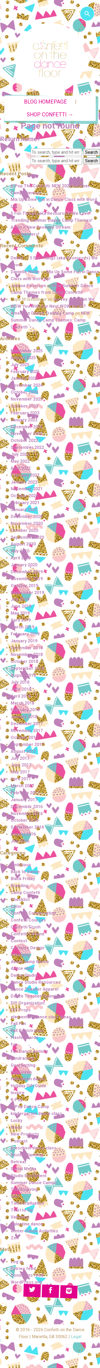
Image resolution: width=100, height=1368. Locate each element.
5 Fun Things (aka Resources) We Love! (51, 213)
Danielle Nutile (25, 271)
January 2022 (24, 482)
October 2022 (24, 440)
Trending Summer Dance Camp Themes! (51, 220)
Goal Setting (23, 1065)
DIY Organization (28, 1003)
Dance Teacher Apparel (34, 989)
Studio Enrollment (28, 1175)
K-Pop (17, 1099)
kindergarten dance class (36, 1113)
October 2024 (24, 392)
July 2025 (20, 364)
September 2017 (27, 744)
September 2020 (27, 537)
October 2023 (24, 406)
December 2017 (27, 723)
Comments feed (27, 1275)
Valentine (20, 1217)
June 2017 (21, 765)
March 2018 (22, 703)
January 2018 (24, 716)
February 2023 (25, 413)
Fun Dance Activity (29, 1051)
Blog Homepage (45, 102)
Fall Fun (18, 1023)
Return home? (20, 139)
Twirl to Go (22, 1210)
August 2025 (23, 357)
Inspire (18, 1092)
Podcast (19, 1141)
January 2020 (24, 564)
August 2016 (23, 834)
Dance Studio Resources (36, 982)
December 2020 (27, 516)
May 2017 (20, 771)
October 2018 (24, 661)
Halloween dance (28, 1078)
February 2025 (25, 371)
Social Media (23, 1168)
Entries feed (23, 1268)
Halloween (21, 1072)
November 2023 (27, 399)
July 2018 (20, 682)
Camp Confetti (25, 892)
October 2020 (24, 530)
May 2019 (20, 613)
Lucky (16, 1120)
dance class (23, 968)
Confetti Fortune (28, 933)
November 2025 (27, 350)
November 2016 (27, 813)
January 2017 (24, 799)
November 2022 (27, 433)
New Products (25, 1134)
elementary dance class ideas (41, 1016)
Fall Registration (27, 1030)
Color (16, 906)
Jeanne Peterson (28, 285)
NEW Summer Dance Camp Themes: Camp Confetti (50, 320)
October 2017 (24, 737)
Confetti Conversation (33, 913)
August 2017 (23, 751)
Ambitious (21, 864)
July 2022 (20, 454)
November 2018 (27, 654)
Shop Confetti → (50, 115)
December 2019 (27, 571)
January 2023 (24, 419)
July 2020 (20, 550)
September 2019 (27, 592)
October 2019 (24, 585)
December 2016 (27, 806)
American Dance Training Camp (42, 313)
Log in (17, 1261)
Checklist (20, 899)
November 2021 (27, 488)
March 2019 (22, 627)
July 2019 (20, 599)
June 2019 (21, 606)
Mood (16, 1127)
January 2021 (24, 509)
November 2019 (27, 578)
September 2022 (27, 447)
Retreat (18, 1161)
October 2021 (24, 495)
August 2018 (23, 675)
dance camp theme (30, 961)
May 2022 (20, 461)
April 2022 (21, 468)
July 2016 (20, 841)
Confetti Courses (28, 920)
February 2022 (25, 475)
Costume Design (27, 947)
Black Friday (23, 878)
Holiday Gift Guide (28, 1085)
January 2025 (24, 378)
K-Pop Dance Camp (30, 1106)
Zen (15, 1237)
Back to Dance (25, 871)
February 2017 (25, 792)
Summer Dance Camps (34, 1182)
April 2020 (21, 557)
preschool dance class (33, 1147)
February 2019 (25, 633)
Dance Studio (24, 975)
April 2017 (21, 778)
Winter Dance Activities (34, 1230)
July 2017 (20, 758)
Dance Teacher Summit (34, 996)
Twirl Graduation (27, 1203)
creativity (20, 954)
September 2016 (27, 827)
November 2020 (27, 523)
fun (14, 1044)
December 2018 (27, 647)
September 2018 (27, 668)
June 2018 (21, 689)
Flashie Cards (24, 1037)
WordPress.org (26, 1282)
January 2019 (24, 640)
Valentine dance (27, 1224)
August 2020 (23, 544)
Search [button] (91, 152)
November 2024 (27, 385)
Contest (19, 940)
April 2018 (21, 696)
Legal (76, 1336)
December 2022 (27, 426)
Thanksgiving (24, 1189)
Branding (20, 885)
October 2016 (24, 820)
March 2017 (22, 785)
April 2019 (21, 620)
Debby (17, 257)
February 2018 (25, 709)
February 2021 (25, 502)
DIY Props (21, 1010)
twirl (15, 1196)
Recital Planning (27, 1154)
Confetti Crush (26, 927)
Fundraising (22, 1058)
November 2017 (27, 730)
